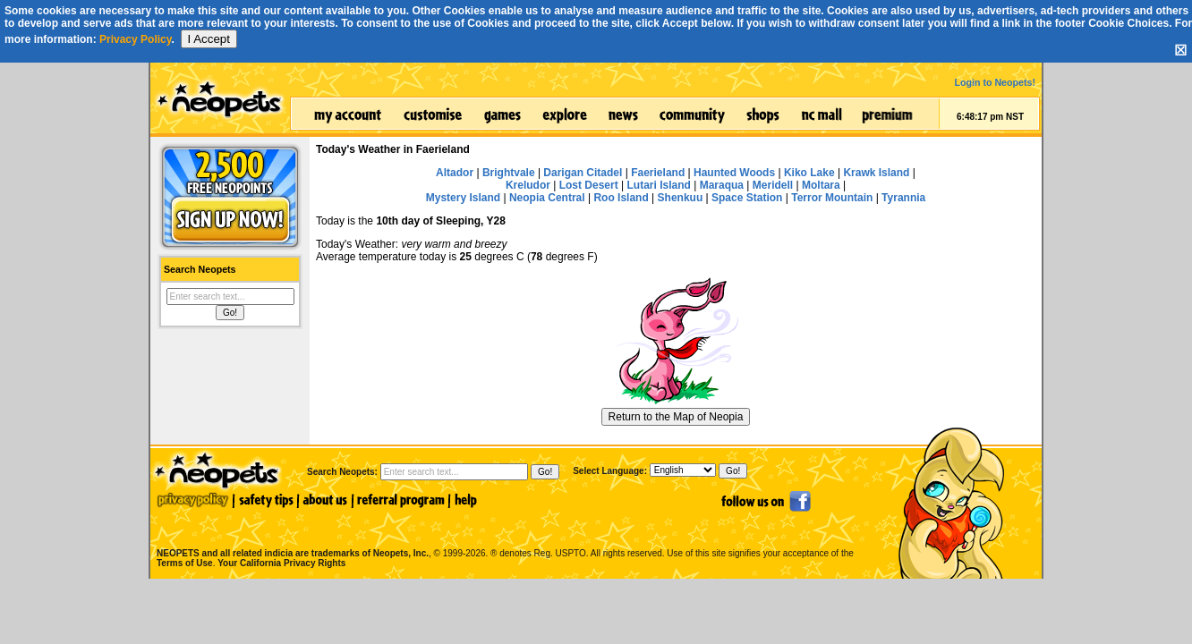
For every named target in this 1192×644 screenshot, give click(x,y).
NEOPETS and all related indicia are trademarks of (291, 534)
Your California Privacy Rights (281, 563)
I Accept (209, 39)
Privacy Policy (135, 39)
